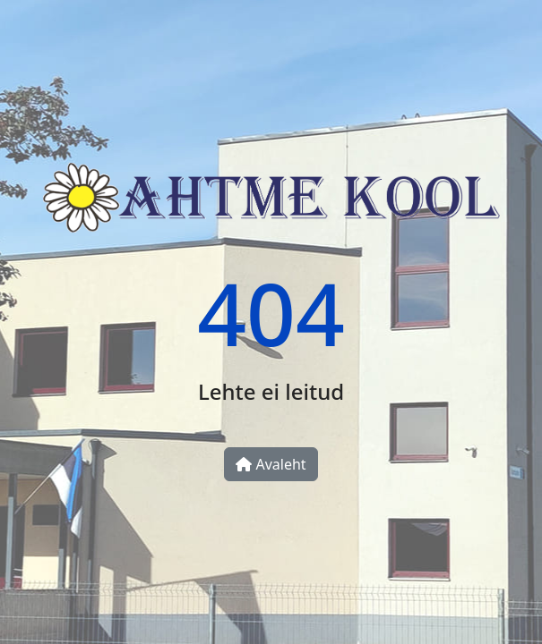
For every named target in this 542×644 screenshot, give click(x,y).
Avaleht (270, 464)
